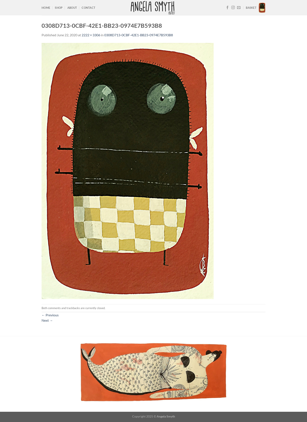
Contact (88, 7)
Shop (58, 7)
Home (46, 7)
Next (47, 320)
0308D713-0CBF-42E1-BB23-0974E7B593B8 (138, 35)
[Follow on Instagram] (233, 8)
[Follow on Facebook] (227, 8)
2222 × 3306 (91, 35)
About (72, 7)
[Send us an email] (238, 8)
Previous (50, 315)
